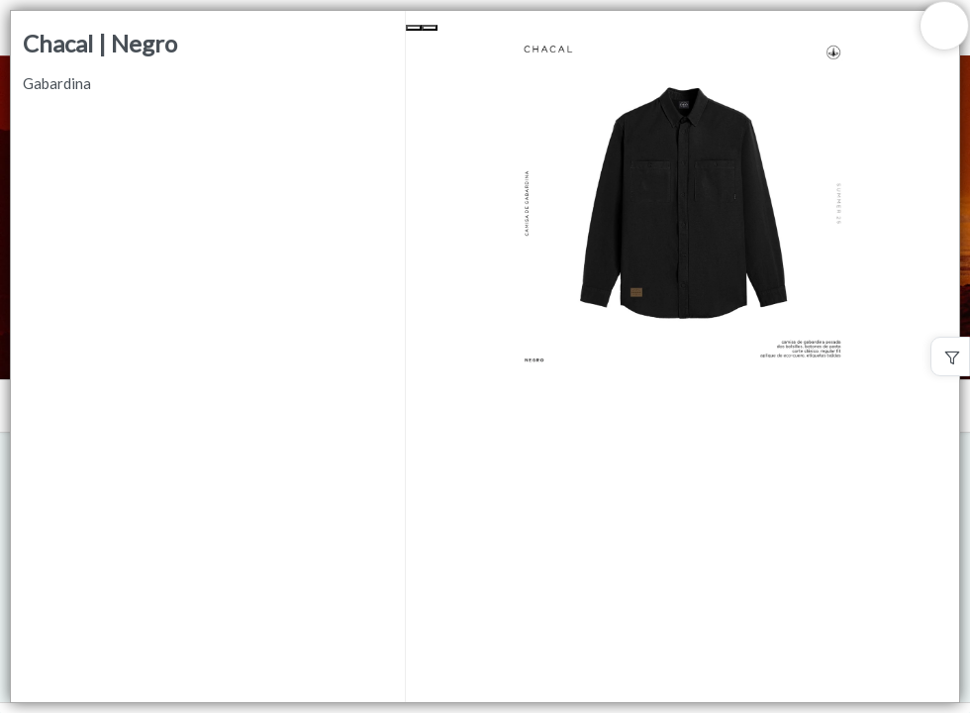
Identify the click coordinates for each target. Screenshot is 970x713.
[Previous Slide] (414, 28)
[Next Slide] (429, 28)
